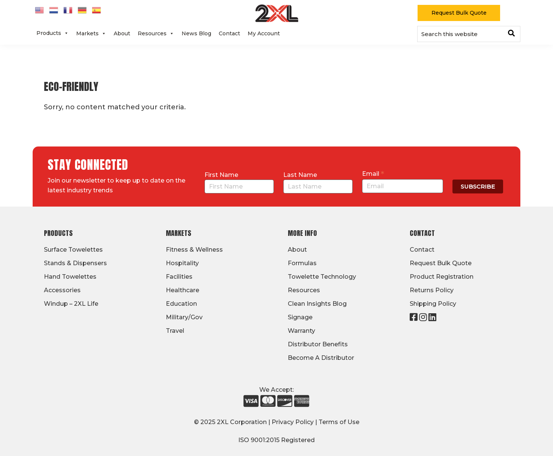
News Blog (196, 33)
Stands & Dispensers (75, 263)
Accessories (62, 290)
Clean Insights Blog (317, 303)
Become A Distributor (321, 357)
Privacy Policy (293, 422)
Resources (156, 33)
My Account (264, 33)
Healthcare (182, 290)
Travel (175, 330)
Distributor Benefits (318, 344)
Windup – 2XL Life (71, 303)
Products (52, 33)
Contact (229, 33)
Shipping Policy (433, 303)
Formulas (302, 263)
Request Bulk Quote (459, 12)
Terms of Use (339, 422)
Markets (91, 33)
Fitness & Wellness (194, 249)
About (122, 33)
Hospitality (182, 263)
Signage (300, 317)
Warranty (301, 330)
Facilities (179, 276)
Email (373, 173)
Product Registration (441, 276)
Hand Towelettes (70, 276)
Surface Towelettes (73, 249)
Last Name (300, 174)
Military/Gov (184, 317)
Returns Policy (432, 290)
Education (181, 303)
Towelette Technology (322, 276)
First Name (221, 174)
